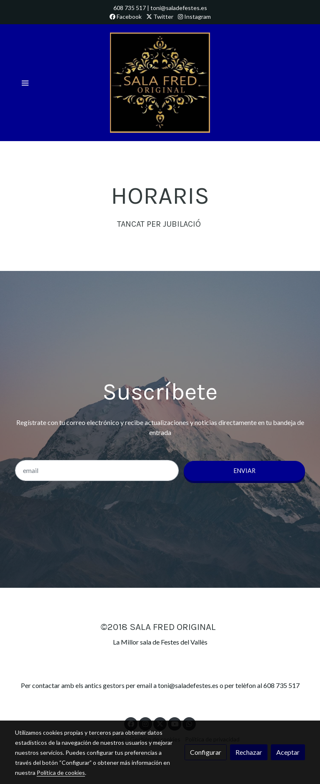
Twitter (159, 16)
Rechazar (248, 752)
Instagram (194, 16)
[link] (160, 83)
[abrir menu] (25, 82)
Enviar (244, 470)
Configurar (205, 752)
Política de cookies (61, 772)
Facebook (126, 16)
